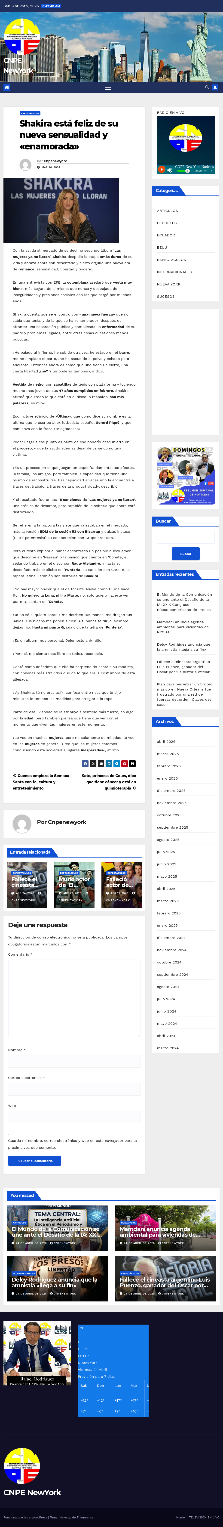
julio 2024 (166, 999)
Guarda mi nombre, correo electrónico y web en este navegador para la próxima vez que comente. (72, 1144)
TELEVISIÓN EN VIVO (204, 1517)
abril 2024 (166, 1036)
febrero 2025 (168, 913)
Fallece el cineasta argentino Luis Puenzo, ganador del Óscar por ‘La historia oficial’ (183, 667)
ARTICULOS (167, 210)
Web (12, 1105)
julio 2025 (166, 852)
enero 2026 (167, 778)
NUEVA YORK (168, 284)
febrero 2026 (169, 766)
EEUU (162, 247)
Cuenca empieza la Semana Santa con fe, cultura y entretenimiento (41, 781)
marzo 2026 (168, 754)
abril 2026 (166, 741)
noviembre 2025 (171, 803)
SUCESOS (166, 296)
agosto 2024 (168, 987)
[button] (207, 87)
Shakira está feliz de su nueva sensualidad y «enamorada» (69, 135)
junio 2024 (166, 1011)
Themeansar (86, 1517)
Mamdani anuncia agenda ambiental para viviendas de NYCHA (183, 627)
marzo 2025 (168, 901)
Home (180, 1517)
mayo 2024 (167, 1023)
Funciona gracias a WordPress (25, 1517)
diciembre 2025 (171, 790)
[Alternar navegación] (107, 87)
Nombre (17, 1050)
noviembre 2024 (171, 950)
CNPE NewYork (32, 1492)
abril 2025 (166, 888)
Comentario (20, 954)
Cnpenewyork (55, 161)
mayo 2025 (167, 876)
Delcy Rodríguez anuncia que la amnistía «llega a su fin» (55, 1282)
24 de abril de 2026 (32, 1243)
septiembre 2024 (172, 974)
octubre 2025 (169, 815)
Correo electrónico (26, 1077)
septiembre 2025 (172, 827)
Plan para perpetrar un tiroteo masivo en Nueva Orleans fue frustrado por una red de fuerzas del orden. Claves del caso (184, 694)
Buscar (163, 521)
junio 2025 (166, 864)
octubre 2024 (169, 962)
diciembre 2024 (171, 937)
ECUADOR (166, 235)
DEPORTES (167, 223)
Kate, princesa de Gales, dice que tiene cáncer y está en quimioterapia (109, 781)
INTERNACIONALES (174, 272)
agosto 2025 (168, 839)
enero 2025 (167, 925)
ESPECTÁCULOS (30, 113)
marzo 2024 (168, 1048)
